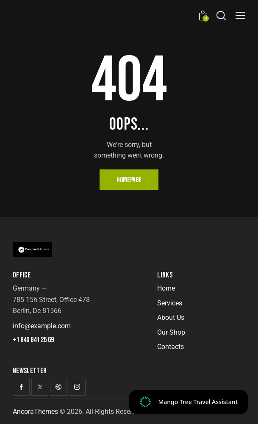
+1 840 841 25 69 (33, 340)
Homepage (129, 180)
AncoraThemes (35, 411)
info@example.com (42, 326)
